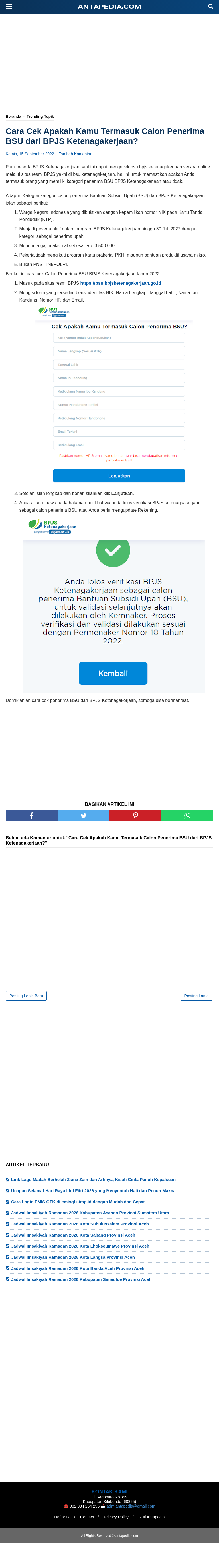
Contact (86, 1517)
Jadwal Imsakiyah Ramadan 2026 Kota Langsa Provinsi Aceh (73, 1257)
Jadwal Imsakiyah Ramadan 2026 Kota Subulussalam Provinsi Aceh (80, 1224)
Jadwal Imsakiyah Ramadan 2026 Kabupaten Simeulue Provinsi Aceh (81, 1279)
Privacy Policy (116, 1517)
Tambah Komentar (75, 154)
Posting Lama (196, 996)
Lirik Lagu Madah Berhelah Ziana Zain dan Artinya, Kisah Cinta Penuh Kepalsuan (93, 1180)
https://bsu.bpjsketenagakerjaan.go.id (120, 284)
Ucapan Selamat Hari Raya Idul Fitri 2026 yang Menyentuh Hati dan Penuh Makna (93, 1191)
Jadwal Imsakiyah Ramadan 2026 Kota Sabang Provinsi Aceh (73, 1235)
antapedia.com (109, 7)
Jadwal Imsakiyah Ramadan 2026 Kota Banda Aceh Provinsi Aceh (77, 1268)
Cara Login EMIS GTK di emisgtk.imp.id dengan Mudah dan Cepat (78, 1202)
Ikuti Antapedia (153, 1517)
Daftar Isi (61, 1517)
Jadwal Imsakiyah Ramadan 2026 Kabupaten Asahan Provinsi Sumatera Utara (90, 1213)
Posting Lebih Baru (26, 996)
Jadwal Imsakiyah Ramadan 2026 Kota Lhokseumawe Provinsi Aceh (80, 1246)
